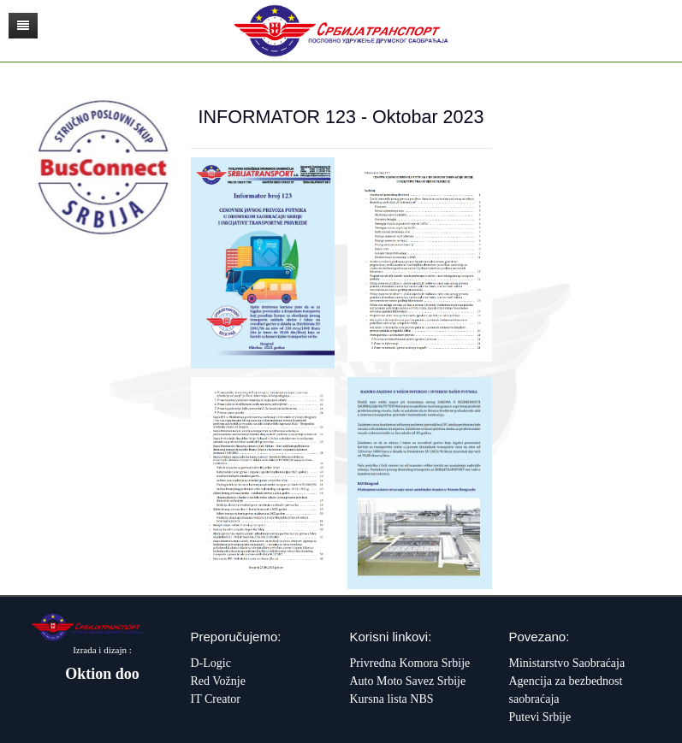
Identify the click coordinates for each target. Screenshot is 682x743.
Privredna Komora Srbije (410, 663)
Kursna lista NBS (392, 699)
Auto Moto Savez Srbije (408, 681)
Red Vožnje (218, 681)
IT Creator (215, 699)
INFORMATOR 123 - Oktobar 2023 (341, 117)
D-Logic (211, 663)
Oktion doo (102, 673)
